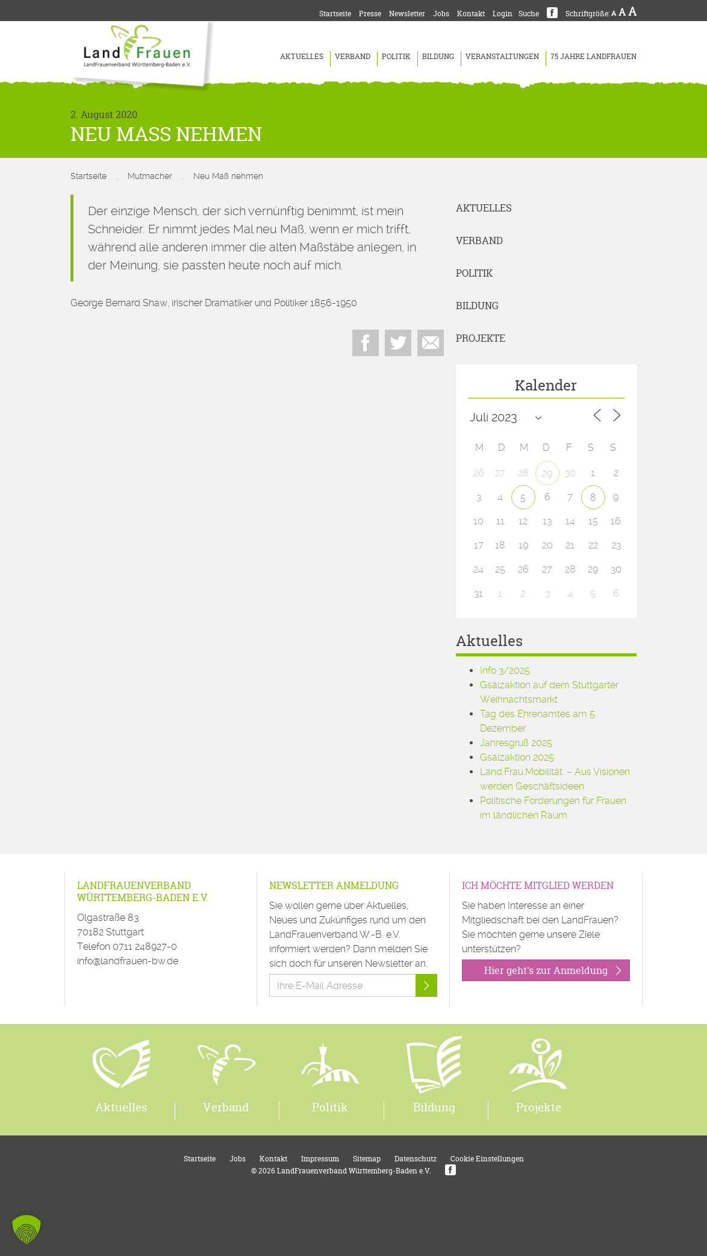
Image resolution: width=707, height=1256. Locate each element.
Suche (529, 13)
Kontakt (471, 13)
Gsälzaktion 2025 (517, 757)
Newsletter (407, 13)
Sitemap (367, 1159)
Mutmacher (150, 176)
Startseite (335, 13)
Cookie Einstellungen (487, 1159)
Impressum (320, 1159)
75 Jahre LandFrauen (593, 56)
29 (547, 473)
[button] (26, 1229)
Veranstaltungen (502, 56)
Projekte (480, 338)
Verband (352, 56)
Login (502, 13)
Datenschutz (415, 1159)
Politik (396, 56)
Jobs (441, 13)
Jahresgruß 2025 (516, 743)
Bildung (438, 56)
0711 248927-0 (145, 946)
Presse (370, 13)
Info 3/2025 (505, 670)
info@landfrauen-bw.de (127, 961)
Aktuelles (301, 56)
